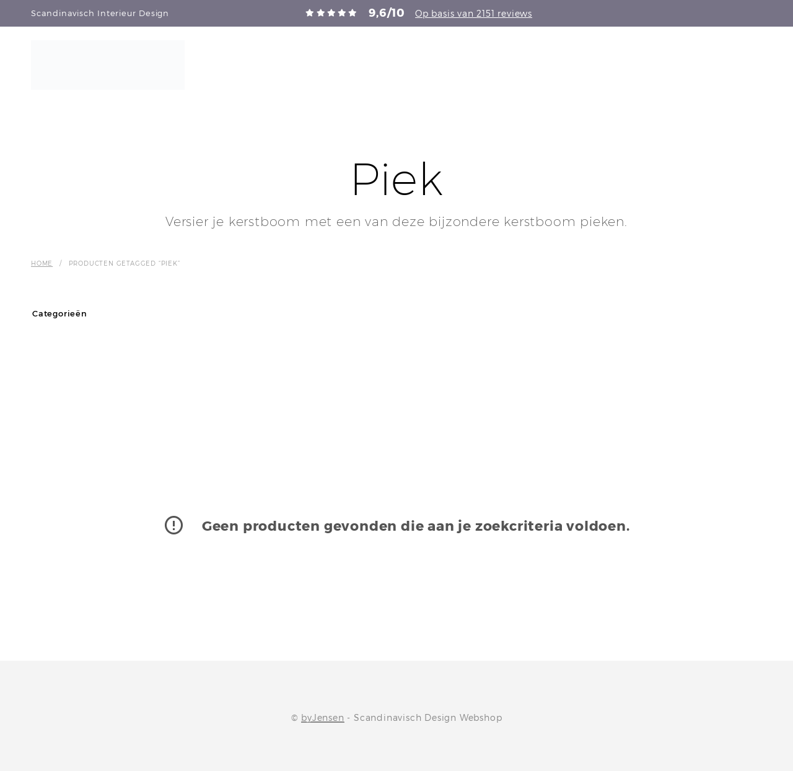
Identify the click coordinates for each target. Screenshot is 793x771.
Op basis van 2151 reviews (473, 13)
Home (42, 263)
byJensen (322, 718)
